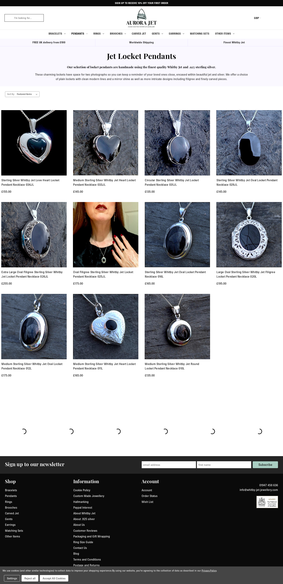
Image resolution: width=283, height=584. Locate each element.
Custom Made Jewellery (88, 496)
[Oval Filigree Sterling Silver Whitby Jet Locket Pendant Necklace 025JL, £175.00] (105, 234)
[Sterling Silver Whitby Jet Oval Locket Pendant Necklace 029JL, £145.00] (249, 143)
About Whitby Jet (84, 513)
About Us (79, 524)
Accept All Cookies (54, 578)
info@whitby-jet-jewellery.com (259, 489)
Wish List (147, 501)
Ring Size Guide (83, 542)
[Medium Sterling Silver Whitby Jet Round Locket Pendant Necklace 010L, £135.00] (177, 326)
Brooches (118, 33)
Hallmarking (81, 501)
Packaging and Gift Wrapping (91, 536)
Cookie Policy (81, 490)
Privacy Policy (209, 570)
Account (147, 490)
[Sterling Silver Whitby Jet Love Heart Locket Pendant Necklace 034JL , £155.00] (34, 143)
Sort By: (11, 94)
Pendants (79, 33)
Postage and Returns (86, 565)
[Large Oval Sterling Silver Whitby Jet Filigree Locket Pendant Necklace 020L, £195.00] (249, 234)
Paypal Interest (82, 507)
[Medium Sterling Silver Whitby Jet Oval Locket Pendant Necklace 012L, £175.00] (34, 326)
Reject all (29, 578)
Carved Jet (139, 33)
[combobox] (28, 18)
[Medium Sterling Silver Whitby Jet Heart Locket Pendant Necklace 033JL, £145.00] (105, 143)
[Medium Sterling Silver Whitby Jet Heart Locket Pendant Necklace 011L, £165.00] (105, 326)
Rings (98, 33)
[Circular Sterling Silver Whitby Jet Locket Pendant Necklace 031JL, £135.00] (177, 143)
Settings (12, 578)
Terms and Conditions (87, 559)
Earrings (176, 33)
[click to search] (8, 18)
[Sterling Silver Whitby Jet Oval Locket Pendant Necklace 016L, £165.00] (177, 234)
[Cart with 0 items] (275, 18)
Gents (157, 33)
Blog (76, 553)
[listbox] (27, 94)
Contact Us (80, 547)
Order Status (150, 496)
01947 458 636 (268, 485)
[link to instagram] (276, 480)
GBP (254, 18)
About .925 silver (84, 519)
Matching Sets (199, 33)
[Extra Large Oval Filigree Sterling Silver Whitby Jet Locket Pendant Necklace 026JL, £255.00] (34, 234)
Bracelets (57, 33)
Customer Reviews (85, 530)
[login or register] (267, 18)
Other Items (224, 33)
